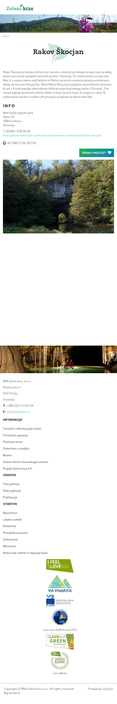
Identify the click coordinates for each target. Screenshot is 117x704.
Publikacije (10, 497)
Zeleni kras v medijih (16, 448)
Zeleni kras (26, 8)
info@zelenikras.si (18, 412)
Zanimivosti (10, 539)
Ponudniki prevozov (15, 533)
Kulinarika (9, 526)
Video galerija (12, 490)
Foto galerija (11, 484)
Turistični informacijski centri (22, 428)
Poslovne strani (13, 442)
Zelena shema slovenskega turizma (25, 462)
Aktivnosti (9, 546)
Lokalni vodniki (12, 519)
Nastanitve (10, 513)
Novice (7, 455)
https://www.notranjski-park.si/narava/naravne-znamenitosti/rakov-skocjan (52, 135)
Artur (108, 689)
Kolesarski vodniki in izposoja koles (25, 553)
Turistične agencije (15, 435)
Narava (6, 36)
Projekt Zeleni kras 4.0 (17, 468)
